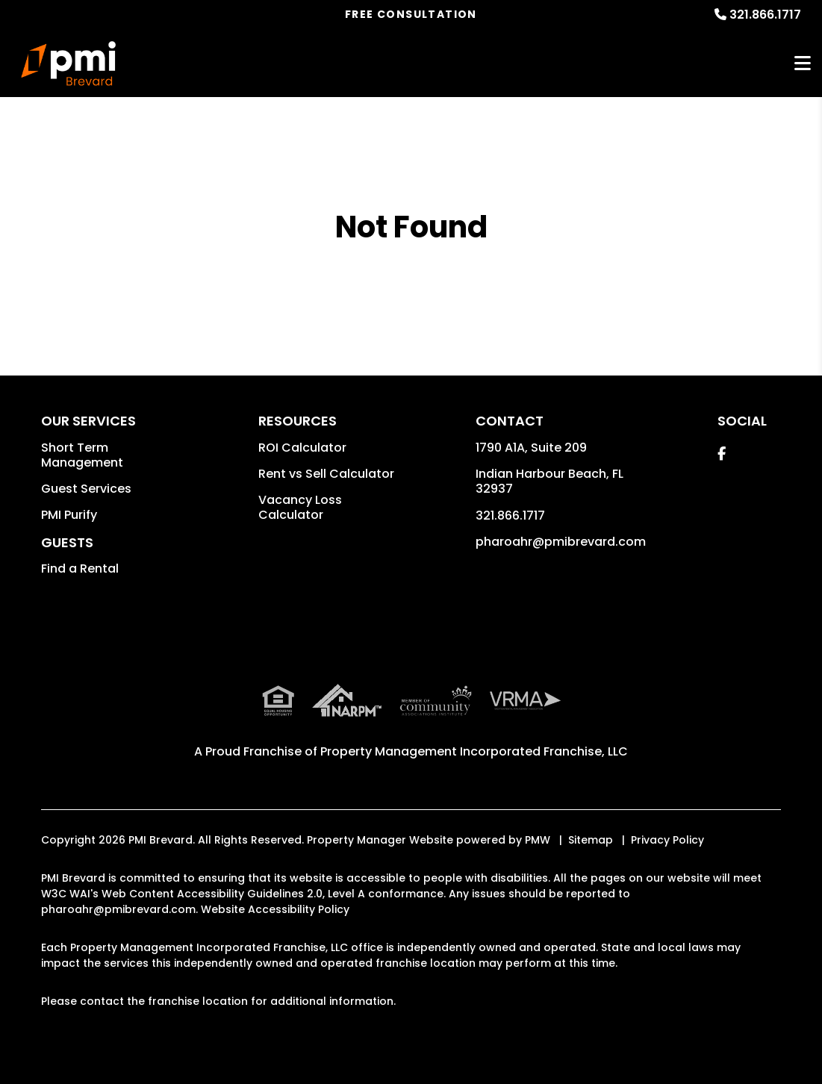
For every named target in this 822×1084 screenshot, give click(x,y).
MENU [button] (802, 63)
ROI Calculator (302, 447)
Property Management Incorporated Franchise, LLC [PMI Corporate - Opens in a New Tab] (474, 751)
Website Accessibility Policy (275, 909)
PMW (537, 839)
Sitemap (590, 839)
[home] (68, 63)
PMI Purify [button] (69, 514)
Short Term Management (82, 455)
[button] (721, 453)
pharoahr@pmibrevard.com (561, 541)
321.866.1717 (765, 14)
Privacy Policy (667, 839)
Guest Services (86, 488)
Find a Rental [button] (80, 568)
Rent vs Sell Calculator (326, 473)
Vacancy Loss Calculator (300, 507)
